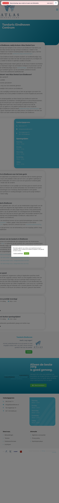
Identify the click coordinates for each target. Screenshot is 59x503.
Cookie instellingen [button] (18, 253)
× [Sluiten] (56, 3)
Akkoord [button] (26, 253)
